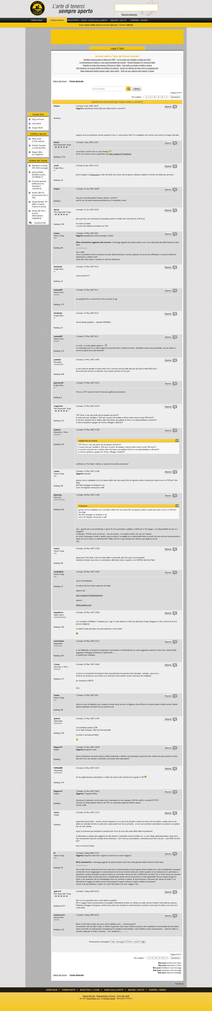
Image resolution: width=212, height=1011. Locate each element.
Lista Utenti (36, 123)
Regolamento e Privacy (106, 996)
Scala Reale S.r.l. (93, 998)
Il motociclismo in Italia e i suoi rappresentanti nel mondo (103, 62)
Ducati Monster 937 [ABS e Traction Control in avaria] (40, 204)
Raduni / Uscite (118, 20)
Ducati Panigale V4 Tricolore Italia (141, 62)
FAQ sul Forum (38, 119)
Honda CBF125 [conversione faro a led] (40, 195)
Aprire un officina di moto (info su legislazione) (139, 68)
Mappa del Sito (89, 996)
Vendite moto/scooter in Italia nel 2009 (99, 59)
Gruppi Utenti (37, 127)
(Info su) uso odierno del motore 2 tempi (137, 71)
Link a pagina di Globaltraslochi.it (89, 595)
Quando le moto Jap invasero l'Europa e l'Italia (102, 65)
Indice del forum (60, 81)
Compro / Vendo (139, 20)
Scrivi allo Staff (123, 996)
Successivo (175, 97)
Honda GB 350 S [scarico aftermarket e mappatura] (39, 214)
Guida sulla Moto (97, 20)
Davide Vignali (109, 998)
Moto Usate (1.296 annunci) (38, 140)
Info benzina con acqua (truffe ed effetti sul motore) (97, 68)
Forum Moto (57, 20)
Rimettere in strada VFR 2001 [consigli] (40, 166)
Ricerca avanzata (129, 14)
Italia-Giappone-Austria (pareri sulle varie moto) (99, 71)
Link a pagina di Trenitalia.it (120, 154)
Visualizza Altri (40, 223)
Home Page (36, 20)
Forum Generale (76, 81)
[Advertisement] (117, 36)
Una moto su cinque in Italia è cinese (137, 65)
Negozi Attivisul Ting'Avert (37, 153)
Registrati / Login (77, 20)
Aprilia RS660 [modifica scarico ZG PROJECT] (39, 174)
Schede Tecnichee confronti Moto (39, 146)
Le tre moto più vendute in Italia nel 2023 (134, 59)
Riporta (168, 106)
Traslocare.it (95, 174)
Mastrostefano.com (83, 605)
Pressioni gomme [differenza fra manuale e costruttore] (39, 185)
